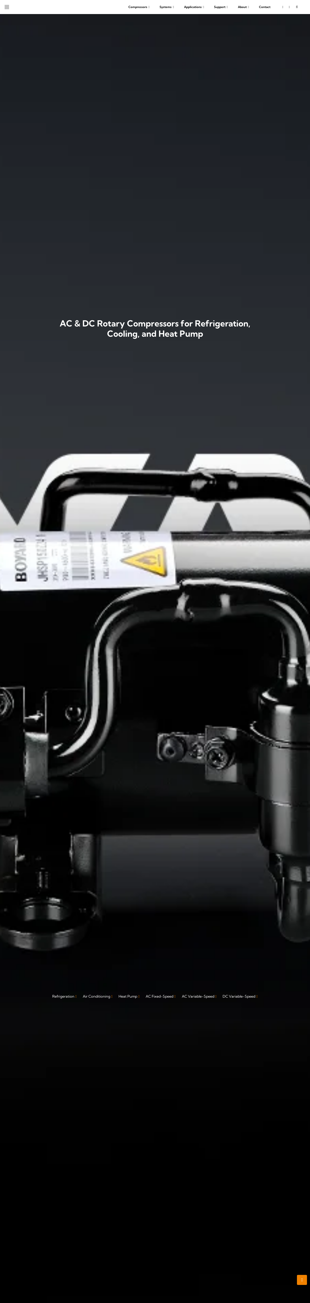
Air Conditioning (96, 996)
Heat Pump (128, 996)
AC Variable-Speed (198, 996)
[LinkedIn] (289, 7)
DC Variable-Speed (239, 996)
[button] (148, 7)
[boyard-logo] (7, 7)
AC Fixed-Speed (159, 996)
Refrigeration (63, 996)
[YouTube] (283, 7)
